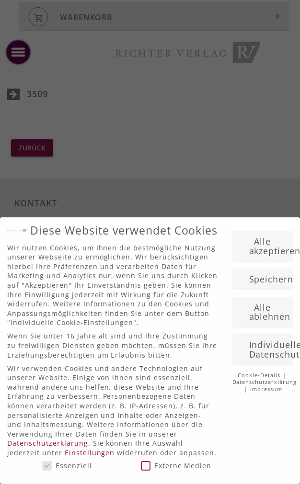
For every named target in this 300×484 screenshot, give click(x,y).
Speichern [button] (271, 275)
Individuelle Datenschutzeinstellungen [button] (271, 345)
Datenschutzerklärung (47, 438)
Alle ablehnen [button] (270, 307)
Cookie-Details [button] (260, 371)
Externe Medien (176, 460)
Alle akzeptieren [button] (271, 241)
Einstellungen (90, 448)
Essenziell (67, 460)
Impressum (266, 385)
